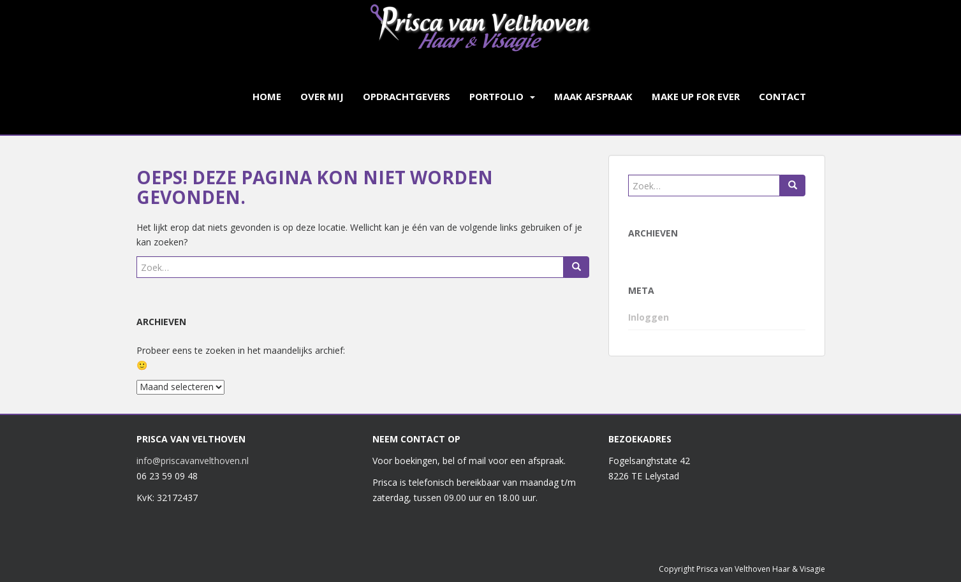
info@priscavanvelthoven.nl (192, 461)
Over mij (322, 96)
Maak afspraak (593, 96)
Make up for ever (696, 96)
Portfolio (496, 96)
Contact (782, 96)
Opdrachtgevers (406, 96)
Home (267, 96)
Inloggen (648, 317)
